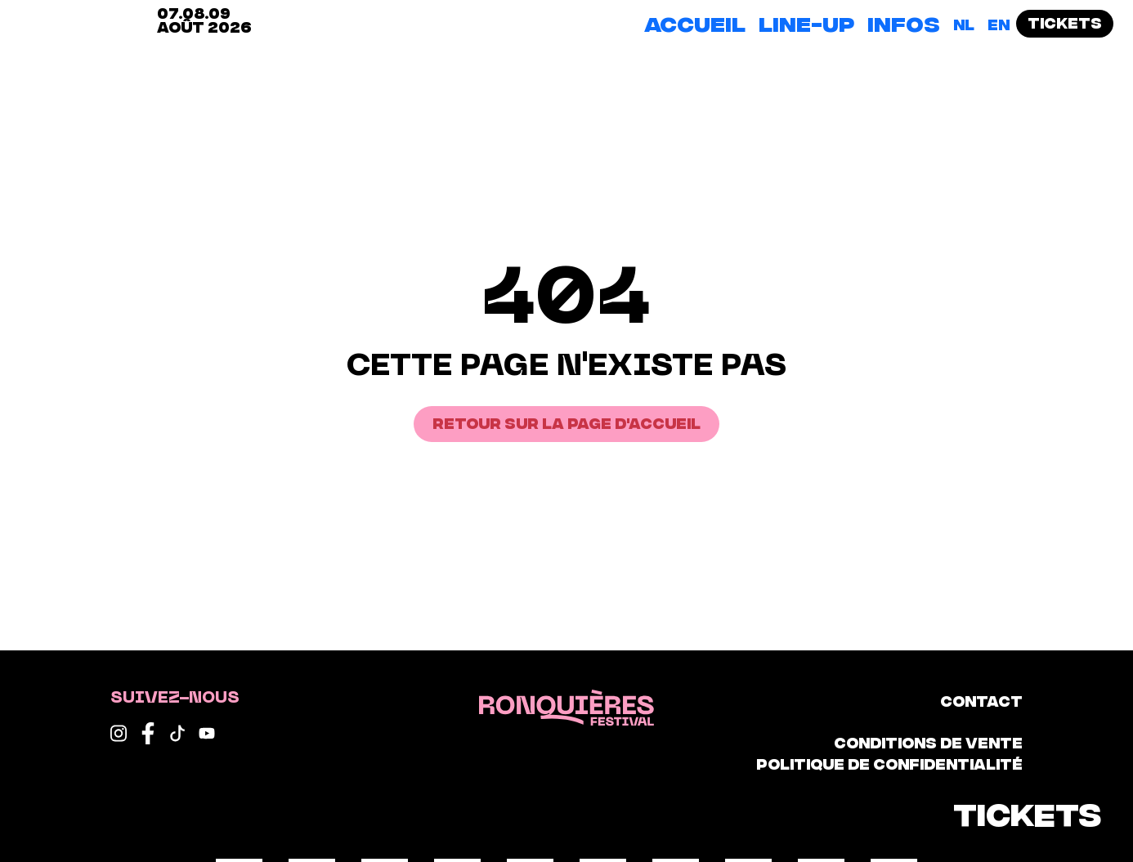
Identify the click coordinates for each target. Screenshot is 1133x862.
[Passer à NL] (964, 24)
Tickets (1065, 21)
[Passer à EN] (998, 24)
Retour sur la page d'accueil (566, 422)
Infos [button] (903, 22)
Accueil (695, 22)
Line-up (806, 22)
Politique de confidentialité (889, 762)
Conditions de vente (928, 741)
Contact (981, 699)
